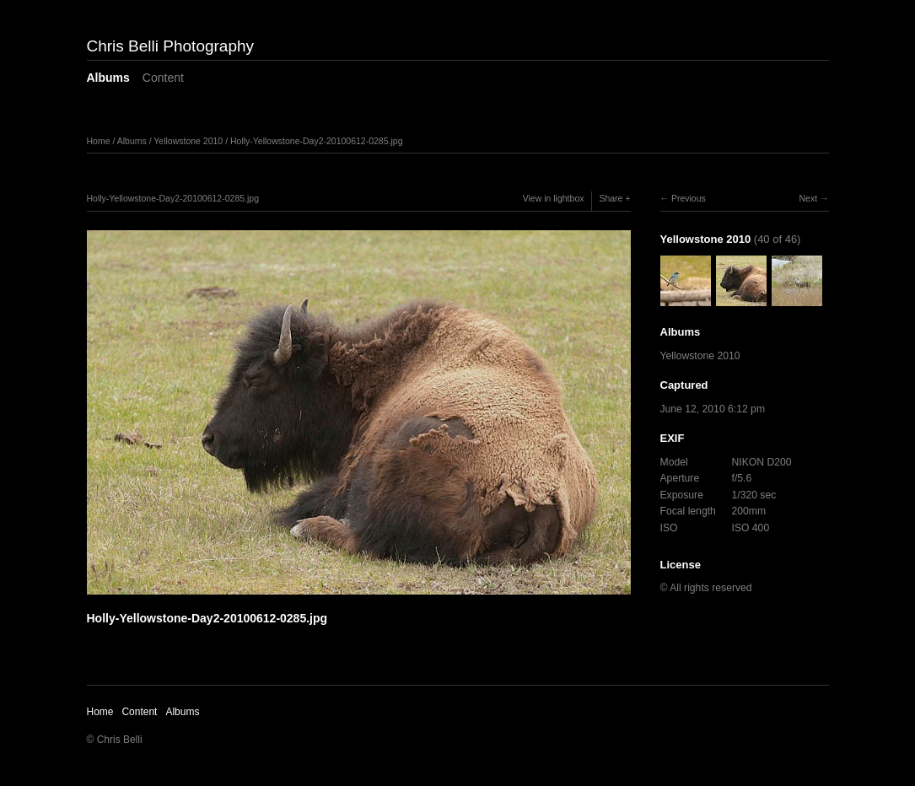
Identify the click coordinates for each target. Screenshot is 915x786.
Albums (108, 77)
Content (163, 77)
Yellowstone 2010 (188, 141)
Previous (688, 198)
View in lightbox (553, 198)
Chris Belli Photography (171, 46)
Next (808, 198)
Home (98, 141)
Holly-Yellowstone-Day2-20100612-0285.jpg (316, 141)
